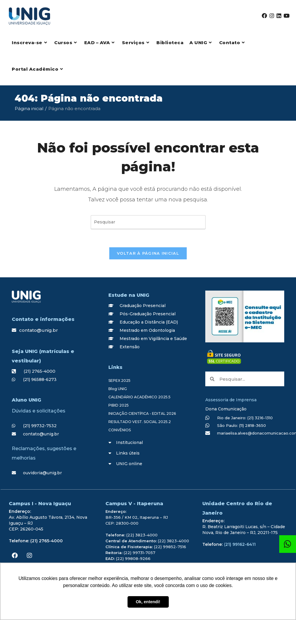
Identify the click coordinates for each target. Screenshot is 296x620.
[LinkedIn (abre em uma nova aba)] (279, 16)
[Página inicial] (29, 108)
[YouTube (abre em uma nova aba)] (287, 16)
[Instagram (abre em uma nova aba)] (271, 16)
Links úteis (128, 453)
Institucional (129, 442)
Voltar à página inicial (148, 253)
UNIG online (129, 463)
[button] (147, 442)
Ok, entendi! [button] (148, 601)
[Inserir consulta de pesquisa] (148, 222)
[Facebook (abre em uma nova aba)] (264, 16)
